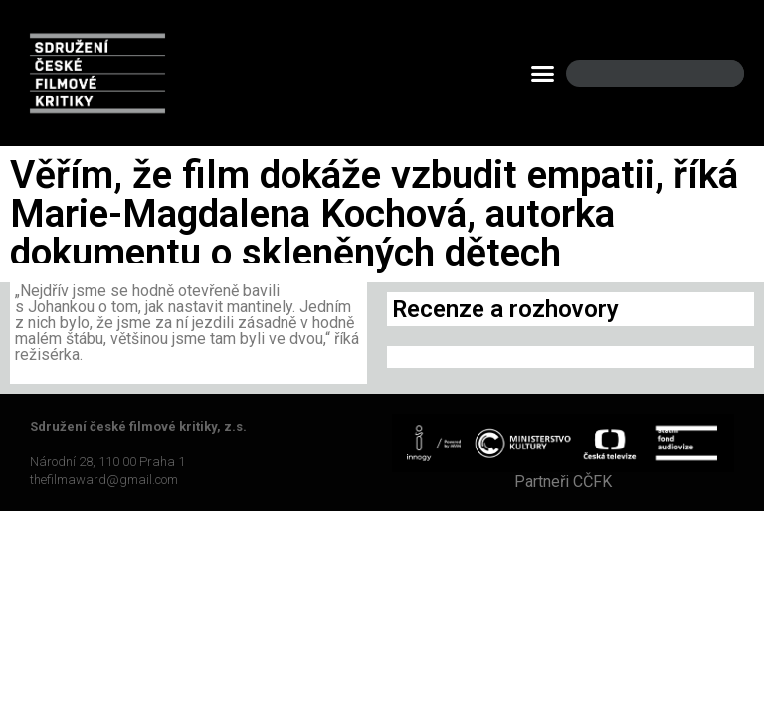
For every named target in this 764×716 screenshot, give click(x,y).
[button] (543, 73)
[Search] (712, 73)
